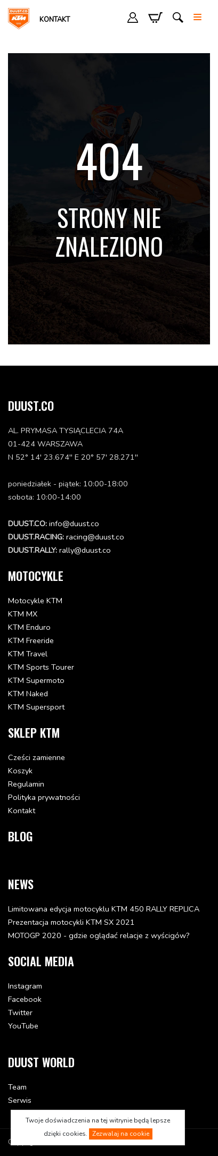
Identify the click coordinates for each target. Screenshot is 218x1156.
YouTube (23, 1025)
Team (17, 1087)
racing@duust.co (95, 536)
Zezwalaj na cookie (120, 1133)
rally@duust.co (85, 550)
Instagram (25, 986)
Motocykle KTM (35, 600)
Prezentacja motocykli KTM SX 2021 (71, 922)
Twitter (20, 1012)
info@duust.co (74, 523)
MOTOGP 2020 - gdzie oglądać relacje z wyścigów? (99, 935)
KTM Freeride (31, 640)
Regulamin (26, 784)
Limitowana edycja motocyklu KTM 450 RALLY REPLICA (103, 909)
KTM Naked (28, 693)
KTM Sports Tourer (41, 667)
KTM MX (22, 614)
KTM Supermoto (36, 680)
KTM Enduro (29, 627)
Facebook (25, 999)
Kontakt (54, 19)
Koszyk (20, 770)
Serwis (19, 1100)
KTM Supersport (36, 707)
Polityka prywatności (44, 797)
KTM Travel (27, 653)
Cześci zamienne (36, 757)
